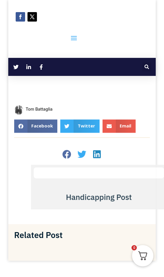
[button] (146, 66)
